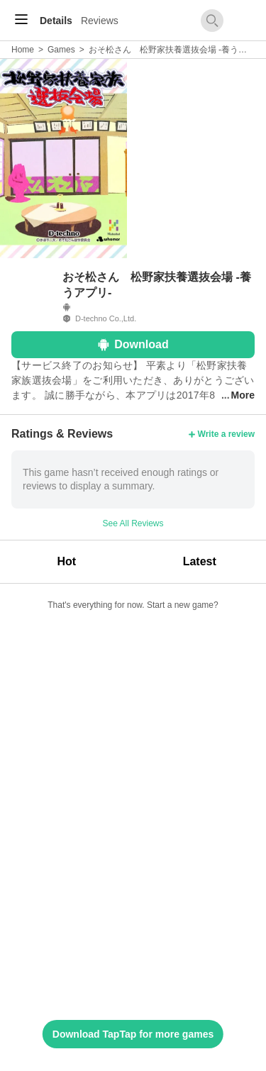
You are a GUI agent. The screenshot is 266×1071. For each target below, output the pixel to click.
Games (61, 50)
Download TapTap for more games (133, 1034)
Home (22, 50)
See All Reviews (132, 523)
